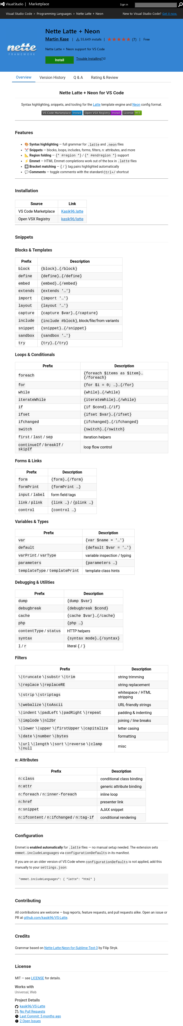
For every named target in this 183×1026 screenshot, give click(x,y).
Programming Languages (54, 13)
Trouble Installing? (91, 58)
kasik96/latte (72, 219)
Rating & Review (104, 77)
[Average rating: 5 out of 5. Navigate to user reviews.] (121, 39)
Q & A (78, 77)
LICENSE (37, 978)
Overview (23, 77)
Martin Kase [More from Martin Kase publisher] (57, 39)
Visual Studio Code (19, 13)
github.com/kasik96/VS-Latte (45, 918)
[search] (156, 4)
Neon (136, 104)
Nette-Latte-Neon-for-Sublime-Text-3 (71, 948)
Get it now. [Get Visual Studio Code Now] (169, 13)
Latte (97, 104)
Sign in (124, 4)
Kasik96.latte (72, 211)
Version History (53, 77)
